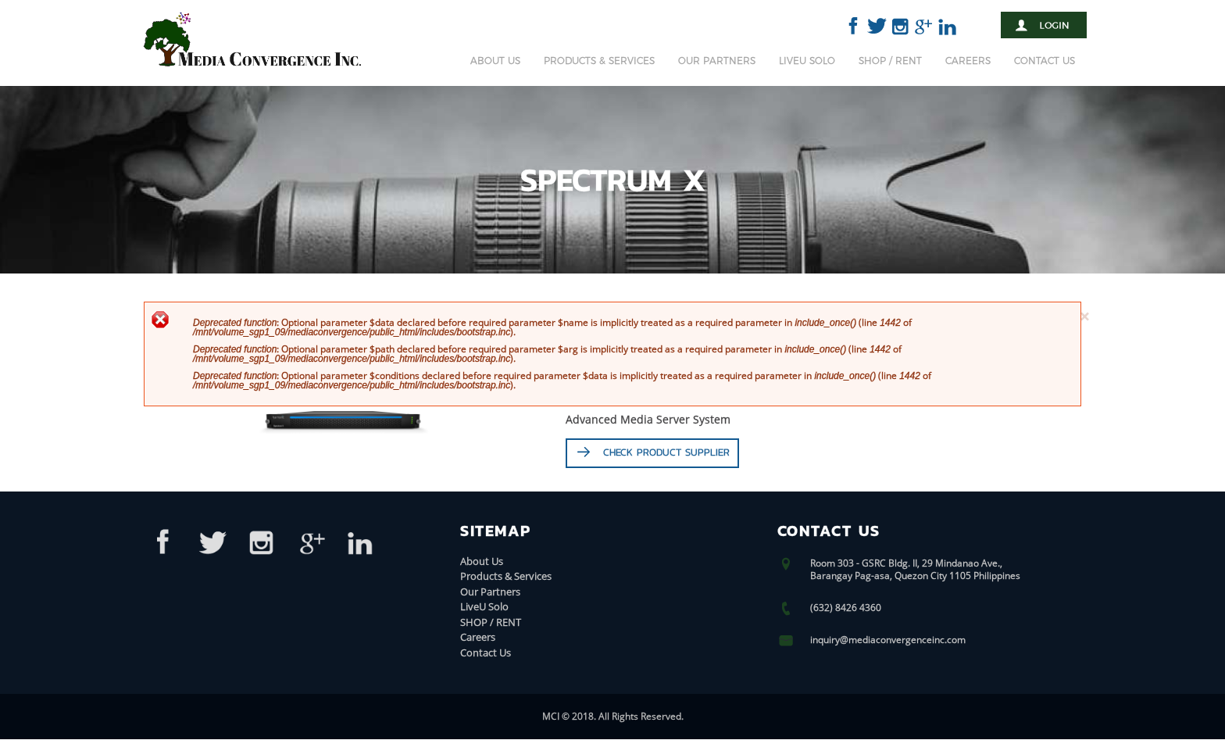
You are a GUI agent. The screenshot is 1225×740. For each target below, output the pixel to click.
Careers (968, 60)
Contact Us (1044, 60)
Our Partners (716, 60)
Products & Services (599, 60)
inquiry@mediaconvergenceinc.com (888, 640)
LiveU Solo (807, 60)
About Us (495, 60)
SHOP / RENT (890, 60)
